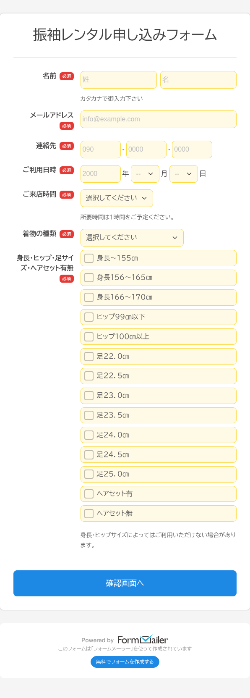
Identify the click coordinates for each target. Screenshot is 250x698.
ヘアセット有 (108, 494)
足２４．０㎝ (106, 435)
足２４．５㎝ (106, 454)
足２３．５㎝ (106, 415)
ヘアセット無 (108, 513)
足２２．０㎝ (106, 356)
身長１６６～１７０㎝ (118, 297)
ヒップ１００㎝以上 (117, 336)
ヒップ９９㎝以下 (117, 317)
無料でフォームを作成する (125, 662)
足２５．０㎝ (106, 474)
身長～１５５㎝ (117, 258)
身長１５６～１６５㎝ (118, 277)
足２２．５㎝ (106, 375)
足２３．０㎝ (106, 395)
